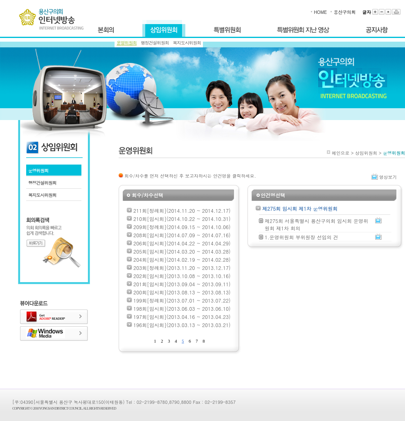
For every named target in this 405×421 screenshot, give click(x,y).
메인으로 (340, 153)
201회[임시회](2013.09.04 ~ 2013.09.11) (181, 284)
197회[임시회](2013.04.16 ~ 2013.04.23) (181, 316)
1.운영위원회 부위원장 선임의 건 (301, 237)
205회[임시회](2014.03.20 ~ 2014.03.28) (181, 251)
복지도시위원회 (187, 43)
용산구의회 (344, 12)
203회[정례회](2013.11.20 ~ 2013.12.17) (181, 267)
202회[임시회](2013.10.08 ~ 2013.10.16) (181, 275)
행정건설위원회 (155, 43)
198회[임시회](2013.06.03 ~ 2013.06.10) (181, 308)
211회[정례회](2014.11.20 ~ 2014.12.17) (181, 210)
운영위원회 (127, 43)
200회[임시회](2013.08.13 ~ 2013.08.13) (181, 292)
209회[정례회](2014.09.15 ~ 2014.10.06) (181, 226)
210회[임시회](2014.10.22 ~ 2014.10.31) (181, 218)
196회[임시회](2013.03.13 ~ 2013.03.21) (181, 324)
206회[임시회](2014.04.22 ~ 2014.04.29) (181, 243)
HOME (320, 12)
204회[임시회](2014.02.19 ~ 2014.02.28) (181, 259)
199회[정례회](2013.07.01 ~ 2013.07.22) (181, 300)
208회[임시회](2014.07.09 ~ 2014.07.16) (181, 235)
